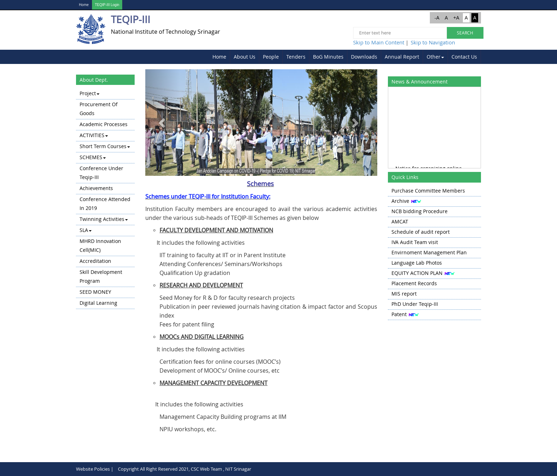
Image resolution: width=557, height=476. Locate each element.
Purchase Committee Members (428, 190)
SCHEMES (93, 157)
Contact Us (464, 56)
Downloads (364, 56)
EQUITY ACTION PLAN (417, 273)
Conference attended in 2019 (105, 203)
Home (84, 4)
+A (456, 17)
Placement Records (414, 283)
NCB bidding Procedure (419, 211)
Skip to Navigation (433, 42)
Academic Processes (104, 124)
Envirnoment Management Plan (429, 252)
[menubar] (345, 57)
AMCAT (399, 221)
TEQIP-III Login (107, 5)
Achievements (96, 188)
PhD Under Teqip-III (414, 304)
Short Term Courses (105, 146)
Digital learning (98, 302)
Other (435, 56)
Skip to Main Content (378, 42)
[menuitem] (219, 57)
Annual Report (402, 56)
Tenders (295, 56)
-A (436, 17)
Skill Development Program (101, 276)
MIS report (404, 293)
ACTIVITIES (94, 135)
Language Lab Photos (416, 262)
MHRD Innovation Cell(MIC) (100, 245)
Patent (399, 314)
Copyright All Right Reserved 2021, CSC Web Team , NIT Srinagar (184, 469)
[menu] (105, 198)
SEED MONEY (95, 291)
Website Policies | (94, 469)
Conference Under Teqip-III (101, 172)
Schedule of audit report (420, 231)
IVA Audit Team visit (414, 242)
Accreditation (95, 261)
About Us (244, 56)
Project (89, 93)
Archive (400, 201)
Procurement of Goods (99, 109)
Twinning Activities (104, 219)
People (271, 56)
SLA (86, 230)
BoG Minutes (328, 56)
